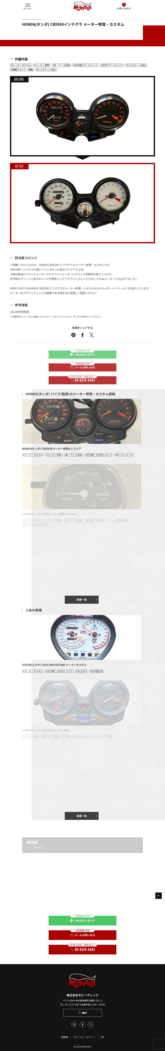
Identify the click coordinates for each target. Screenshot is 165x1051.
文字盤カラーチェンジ (86, 65)
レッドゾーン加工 (47, 69)
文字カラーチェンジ (112, 65)
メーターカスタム (21, 65)
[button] (27, 6)
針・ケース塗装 (62, 65)
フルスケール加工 (137, 65)
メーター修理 (42, 65)
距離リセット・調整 (22, 69)
